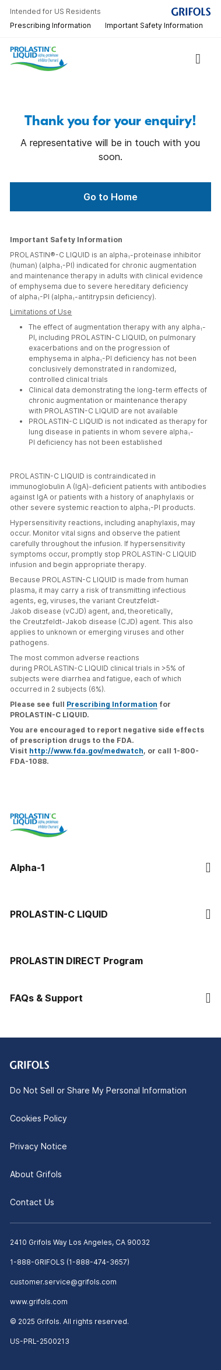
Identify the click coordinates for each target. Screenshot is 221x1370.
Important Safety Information (154, 25)
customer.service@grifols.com (63, 1281)
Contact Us (32, 1202)
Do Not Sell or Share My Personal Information (98, 1090)
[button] (110, 868)
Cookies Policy (38, 1118)
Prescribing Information (50, 25)
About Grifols (36, 1174)
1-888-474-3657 (98, 1262)
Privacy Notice (38, 1146)
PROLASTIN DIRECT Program (76, 961)
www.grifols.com (39, 1301)
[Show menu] (198, 59)
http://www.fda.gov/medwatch (86, 750)
